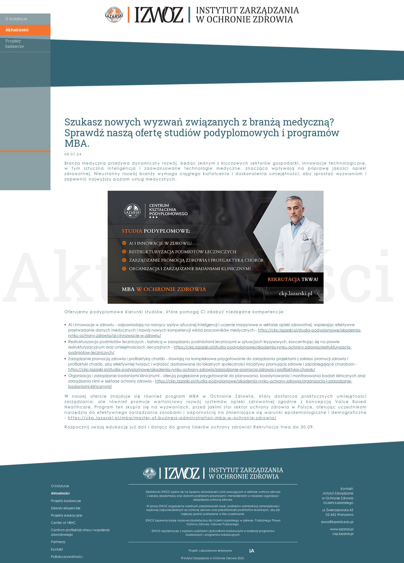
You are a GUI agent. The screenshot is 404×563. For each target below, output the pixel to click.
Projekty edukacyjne (66, 515)
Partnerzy (58, 542)
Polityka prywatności (66, 557)
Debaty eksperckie (65, 508)
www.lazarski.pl (341, 529)
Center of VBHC (63, 523)
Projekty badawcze (66, 501)
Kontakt (57, 549)
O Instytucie (16, 18)
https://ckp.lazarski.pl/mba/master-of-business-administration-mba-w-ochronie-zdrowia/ (172, 417)
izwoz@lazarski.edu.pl (337, 522)
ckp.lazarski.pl (342, 534)
